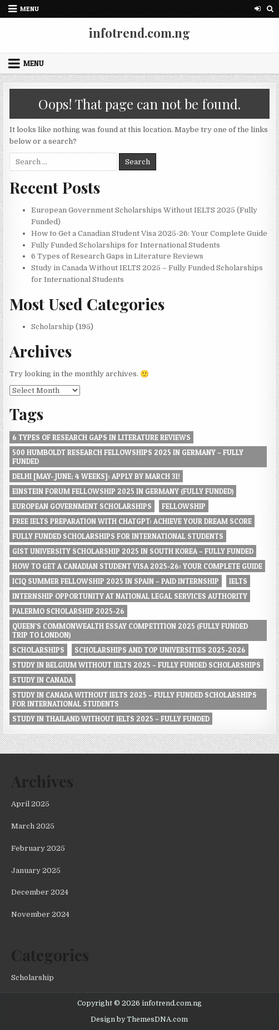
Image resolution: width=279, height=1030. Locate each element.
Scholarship (52, 326)
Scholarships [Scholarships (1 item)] (38, 649)
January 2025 (36, 870)
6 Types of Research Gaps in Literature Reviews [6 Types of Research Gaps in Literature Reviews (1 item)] (101, 437)
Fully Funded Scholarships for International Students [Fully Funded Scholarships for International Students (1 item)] (117, 536)
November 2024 (40, 914)
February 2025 (38, 848)
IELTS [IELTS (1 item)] (238, 581)
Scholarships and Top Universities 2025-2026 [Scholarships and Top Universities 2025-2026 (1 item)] (160, 649)
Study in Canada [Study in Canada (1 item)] (42, 679)
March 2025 (32, 826)
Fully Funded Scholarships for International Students (125, 245)
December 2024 (39, 892)
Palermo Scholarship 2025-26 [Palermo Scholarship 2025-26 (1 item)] (68, 611)
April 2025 (30, 804)
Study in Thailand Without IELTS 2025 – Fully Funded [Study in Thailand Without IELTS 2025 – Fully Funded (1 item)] (111, 718)
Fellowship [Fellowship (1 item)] (184, 506)
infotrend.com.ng (139, 32)
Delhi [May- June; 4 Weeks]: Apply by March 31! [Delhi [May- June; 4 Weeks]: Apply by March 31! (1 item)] (96, 476)
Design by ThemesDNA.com (139, 1019)
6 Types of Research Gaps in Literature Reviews (117, 256)
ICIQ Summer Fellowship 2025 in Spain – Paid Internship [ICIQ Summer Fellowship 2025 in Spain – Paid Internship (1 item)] (115, 581)
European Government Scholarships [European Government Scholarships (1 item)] (82, 506)
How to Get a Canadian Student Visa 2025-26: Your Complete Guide (149, 233)
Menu (29, 8)
